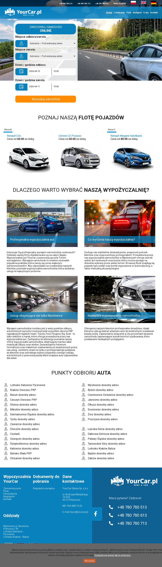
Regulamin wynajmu (44, 488)
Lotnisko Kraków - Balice (16, 537)
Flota (128, 12)
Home (109, 12)
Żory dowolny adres (99, 414)
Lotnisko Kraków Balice (101, 448)
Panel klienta (120, 4)
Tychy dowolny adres (22, 419)
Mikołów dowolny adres (24, 409)
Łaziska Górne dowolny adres (105, 429)
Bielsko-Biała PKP (21, 453)
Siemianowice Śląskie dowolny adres (32, 414)
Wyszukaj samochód (46, 99)
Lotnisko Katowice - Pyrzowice (13, 533)
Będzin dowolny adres (101, 453)
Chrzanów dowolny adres (25, 458)
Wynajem (137, 12)
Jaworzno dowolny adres (102, 399)
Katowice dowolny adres (24, 448)
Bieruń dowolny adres (23, 394)
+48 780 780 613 (101, 4)
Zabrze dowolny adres (101, 458)
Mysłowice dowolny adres (103, 385)
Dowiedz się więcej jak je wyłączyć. (112, 555)
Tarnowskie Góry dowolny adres (106, 443)
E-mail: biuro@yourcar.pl (75, 512)
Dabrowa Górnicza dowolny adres (107, 434)
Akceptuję (89, 561)
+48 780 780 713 (83, 4)
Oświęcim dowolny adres (25, 438)
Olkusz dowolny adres (101, 404)
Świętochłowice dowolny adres (28, 443)
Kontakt (154, 12)
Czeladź (15, 434)
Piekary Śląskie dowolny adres (106, 438)
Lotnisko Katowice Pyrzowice (27, 385)
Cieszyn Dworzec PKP (23, 399)
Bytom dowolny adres (100, 390)
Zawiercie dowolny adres (25, 424)
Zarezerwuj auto (12, 488)
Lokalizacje (119, 12)
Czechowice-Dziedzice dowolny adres (110, 394)
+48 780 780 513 (65, 4)
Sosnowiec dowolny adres (103, 409)
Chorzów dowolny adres (24, 429)
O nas (146, 12)
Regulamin (9, 496)
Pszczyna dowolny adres (103, 419)
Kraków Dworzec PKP (23, 390)
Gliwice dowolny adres (23, 404)
